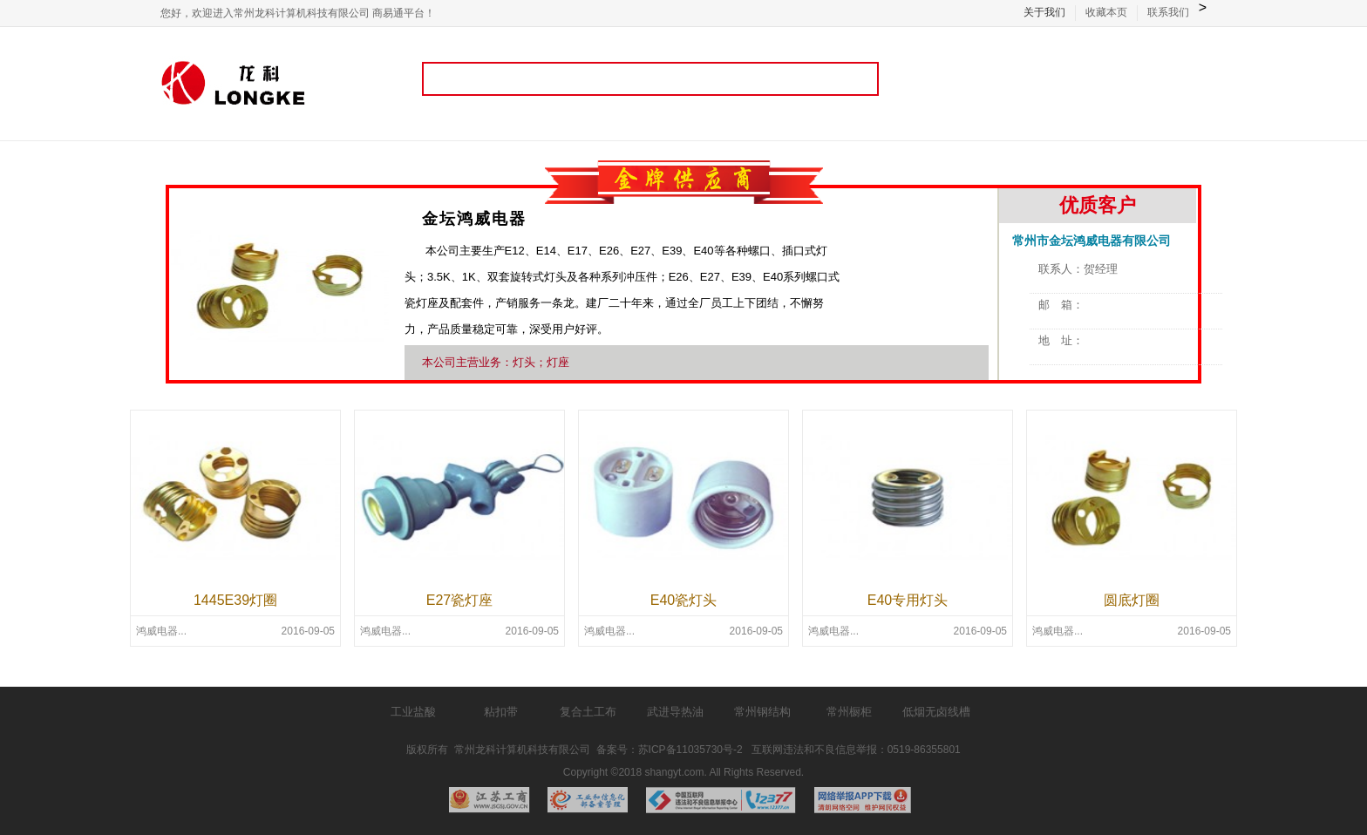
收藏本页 (1106, 12)
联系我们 (1168, 12)
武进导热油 (675, 711)
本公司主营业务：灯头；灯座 (495, 362)
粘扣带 (501, 711)
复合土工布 (588, 711)
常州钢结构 (762, 711)
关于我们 (1044, 12)
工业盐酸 (413, 711)
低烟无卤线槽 (936, 711)
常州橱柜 (849, 711)
